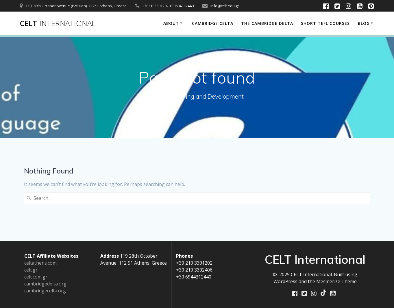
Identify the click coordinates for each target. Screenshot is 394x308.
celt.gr (31, 270)
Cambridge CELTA (212, 23)
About (171, 23)
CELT (57, 23)
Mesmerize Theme (336, 282)
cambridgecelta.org (45, 291)
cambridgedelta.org (45, 284)
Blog (364, 23)
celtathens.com (40, 263)
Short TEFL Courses (325, 23)
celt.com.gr (35, 277)
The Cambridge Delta (267, 23)
